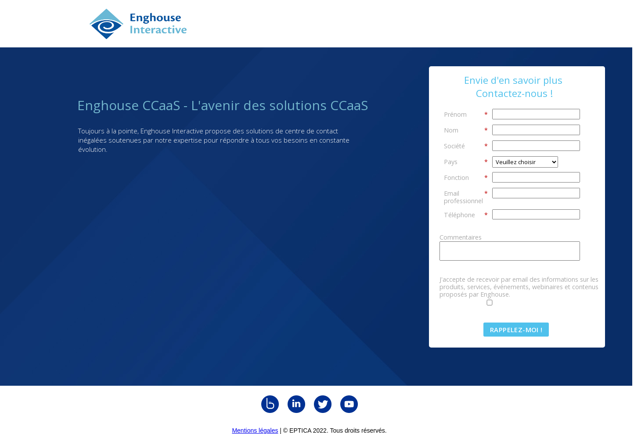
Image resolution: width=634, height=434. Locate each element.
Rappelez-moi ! (516, 329)
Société (466, 146)
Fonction (466, 177)
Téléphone (466, 215)
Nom (466, 130)
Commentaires (460, 237)
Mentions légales (255, 430)
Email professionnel (466, 196)
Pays (466, 161)
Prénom (466, 114)
